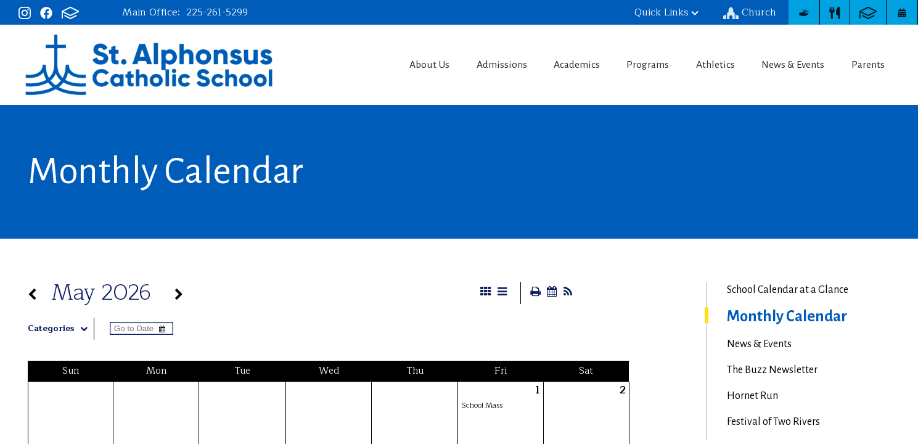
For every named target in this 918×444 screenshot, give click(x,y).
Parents (871, 65)
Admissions (486, 65)
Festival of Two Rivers (773, 421)
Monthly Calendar (787, 316)
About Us (410, 65)
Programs (639, 65)
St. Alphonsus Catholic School (149, 65)
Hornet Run (752, 395)
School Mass (481, 405)
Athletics (711, 65)
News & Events (792, 65)
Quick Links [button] (666, 12)
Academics (565, 65)
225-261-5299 (217, 12)
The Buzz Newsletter (772, 370)
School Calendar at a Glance (787, 289)
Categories (61, 328)
